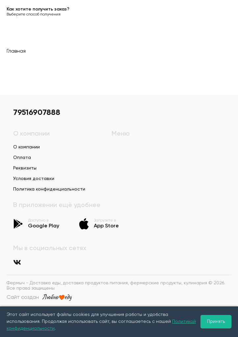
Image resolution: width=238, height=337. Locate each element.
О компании (26, 147)
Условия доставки (33, 178)
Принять (216, 321)
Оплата (22, 157)
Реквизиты (25, 168)
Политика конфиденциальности (49, 189)
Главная (16, 51)
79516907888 (36, 113)
